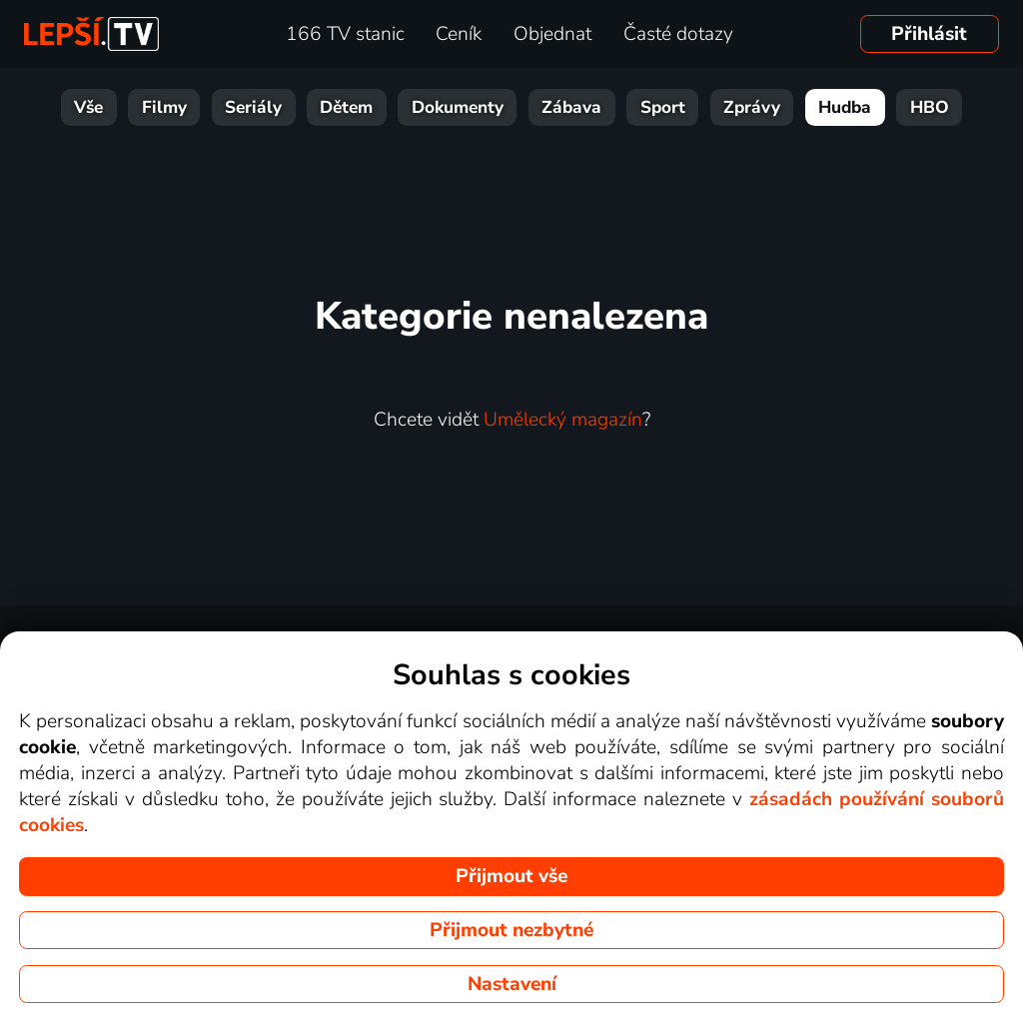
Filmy (164, 107)
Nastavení (512, 984)
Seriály (253, 107)
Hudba (844, 107)
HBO (929, 107)
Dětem (346, 107)
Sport (662, 107)
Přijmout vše (511, 876)
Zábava (571, 107)
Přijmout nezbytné (511, 930)
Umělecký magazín (563, 420)
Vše (88, 107)
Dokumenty (458, 107)
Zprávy (751, 107)
